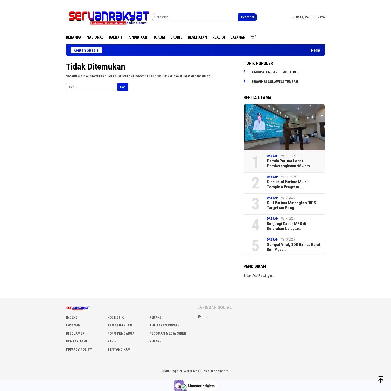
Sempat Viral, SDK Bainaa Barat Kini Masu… (293, 247)
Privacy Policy (79, 349)
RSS (203, 317)
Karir (112, 341)
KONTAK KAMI (76, 341)
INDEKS (72, 317)
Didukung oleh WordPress (180, 371)
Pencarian (248, 17)
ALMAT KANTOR (120, 325)
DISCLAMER (75, 333)
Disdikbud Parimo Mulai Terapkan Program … (287, 184)
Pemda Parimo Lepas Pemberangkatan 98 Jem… (290, 163)
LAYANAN (73, 325)
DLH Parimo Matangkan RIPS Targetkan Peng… (291, 205)
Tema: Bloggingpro (215, 371)
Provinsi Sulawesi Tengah (275, 82)
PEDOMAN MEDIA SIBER (167, 333)
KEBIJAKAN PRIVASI (165, 325)
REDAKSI (156, 317)
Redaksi (156, 341)
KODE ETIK (116, 317)
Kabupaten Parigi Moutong (275, 72)
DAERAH (272, 156)
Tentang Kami (119, 349)
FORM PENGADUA (121, 333)
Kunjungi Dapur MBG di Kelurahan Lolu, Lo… (286, 226)
